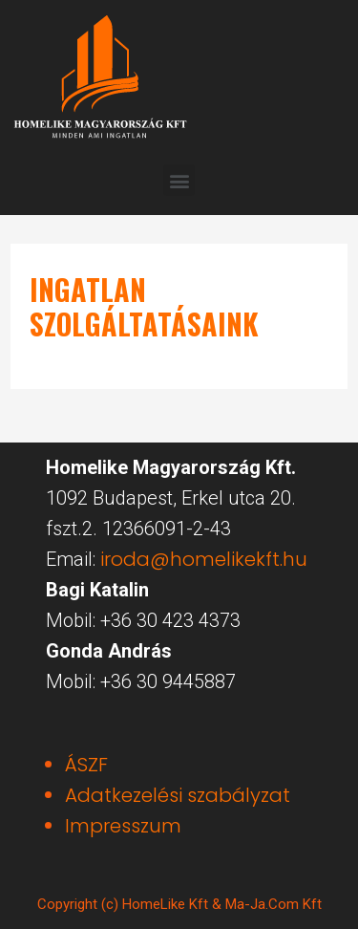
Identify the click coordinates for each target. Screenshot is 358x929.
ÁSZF (86, 764)
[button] (179, 180)
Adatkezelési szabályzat (177, 795)
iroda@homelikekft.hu (203, 559)
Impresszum (123, 825)
